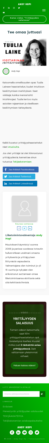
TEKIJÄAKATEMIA (13, 416)
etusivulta (13, 146)
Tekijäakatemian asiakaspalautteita (22, 420)
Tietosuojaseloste (37, 439)
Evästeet (8, 406)
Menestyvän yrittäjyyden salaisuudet (23, 411)
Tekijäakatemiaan (22, 161)
